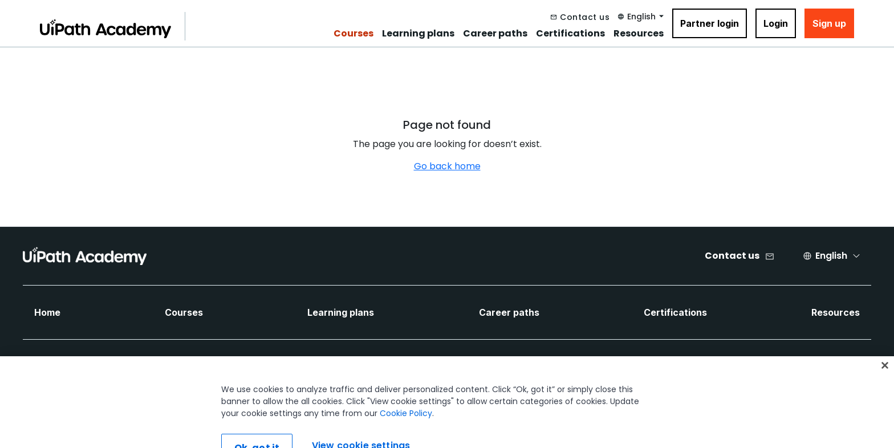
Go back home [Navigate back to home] (447, 166)
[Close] (884, 376)
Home (47, 312)
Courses (353, 33)
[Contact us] (580, 17)
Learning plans (418, 33)
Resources (638, 33)
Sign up (829, 23)
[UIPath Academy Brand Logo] (85, 256)
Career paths (495, 33)
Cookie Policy (406, 424)
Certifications (570, 33)
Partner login (709, 23)
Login (775, 23)
